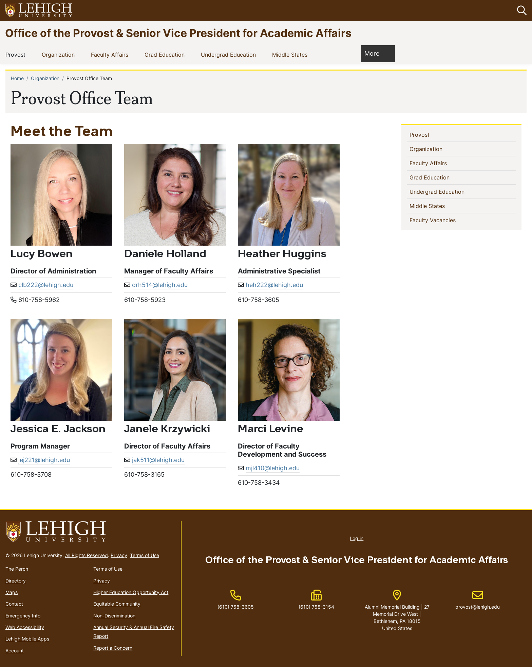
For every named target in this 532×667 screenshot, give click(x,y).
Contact (14, 604)
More (375, 53)
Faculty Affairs (111, 54)
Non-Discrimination (114, 615)
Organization (59, 54)
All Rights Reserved (86, 555)
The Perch (16, 569)
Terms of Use (144, 555)
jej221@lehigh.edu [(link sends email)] (44, 460)
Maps (11, 592)
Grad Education (166, 54)
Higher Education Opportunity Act (130, 592)
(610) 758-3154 (316, 607)
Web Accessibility (24, 627)
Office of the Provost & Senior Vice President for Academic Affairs (178, 32)
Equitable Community (116, 604)
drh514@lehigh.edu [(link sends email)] (160, 285)
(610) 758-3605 (235, 607)
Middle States (291, 54)
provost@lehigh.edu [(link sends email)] (477, 600)
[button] (520, 10)
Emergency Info (22, 615)
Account (14, 650)
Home (17, 78)
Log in (356, 538)
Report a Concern (112, 648)
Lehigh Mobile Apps (27, 638)
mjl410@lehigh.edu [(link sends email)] (273, 468)
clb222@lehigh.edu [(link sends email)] (45, 285)
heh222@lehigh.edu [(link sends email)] (274, 285)
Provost (16, 54)
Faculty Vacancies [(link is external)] (444, 220)
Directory (15, 580)
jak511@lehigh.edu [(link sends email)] (158, 460)
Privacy (119, 555)
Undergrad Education (230, 54)
